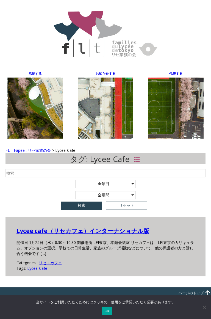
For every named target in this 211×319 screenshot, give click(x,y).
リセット (126, 205)
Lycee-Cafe (37, 268)
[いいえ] (204, 307)
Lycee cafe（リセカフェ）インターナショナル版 (82, 231)
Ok (106, 311)
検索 (81, 205)
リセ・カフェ (50, 262)
